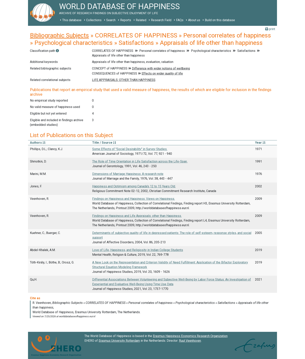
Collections (94, 20)
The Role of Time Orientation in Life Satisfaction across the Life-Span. (140, 161)
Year (260, 142)
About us (194, 20)
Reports (125, 20)
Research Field (161, 20)
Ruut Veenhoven (190, 340)
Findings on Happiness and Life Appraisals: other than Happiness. (137, 216)
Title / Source (104, 142)
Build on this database (220, 20)
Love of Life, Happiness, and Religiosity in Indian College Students (137, 250)
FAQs (179, 20)
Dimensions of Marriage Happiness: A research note (127, 174)
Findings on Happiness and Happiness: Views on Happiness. (133, 199)
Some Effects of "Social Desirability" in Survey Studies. (129, 149)
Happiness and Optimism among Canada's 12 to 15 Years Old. (134, 186)
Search (111, 20)
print (270, 29)
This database (72, 20)
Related (141, 20)
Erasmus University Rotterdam (119, 340)
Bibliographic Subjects (59, 35)
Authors (37, 142)
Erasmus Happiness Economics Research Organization (190, 336)
